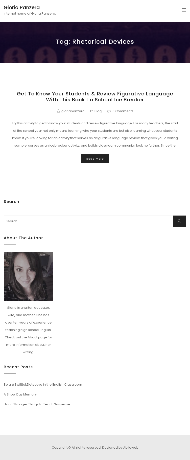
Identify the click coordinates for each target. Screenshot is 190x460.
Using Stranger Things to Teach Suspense (37, 404)
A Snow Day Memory (20, 394)
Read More (95, 159)
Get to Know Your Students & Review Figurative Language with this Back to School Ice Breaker (95, 96)
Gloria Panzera (22, 7)
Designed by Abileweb (120, 447)
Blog (98, 111)
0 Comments (123, 111)
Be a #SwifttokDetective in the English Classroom (43, 384)
